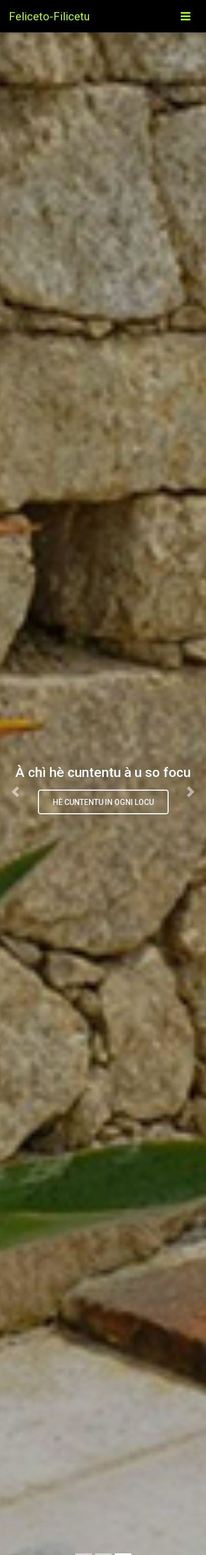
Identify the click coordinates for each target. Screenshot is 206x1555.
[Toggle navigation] (185, 16)
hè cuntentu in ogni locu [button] (103, 802)
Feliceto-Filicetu (49, 16)
